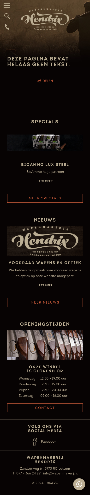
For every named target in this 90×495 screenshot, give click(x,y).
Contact (45, 408)
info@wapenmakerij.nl (60, 473)
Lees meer (45, 181)
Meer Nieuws (45, 302)
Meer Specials (45, 198)
